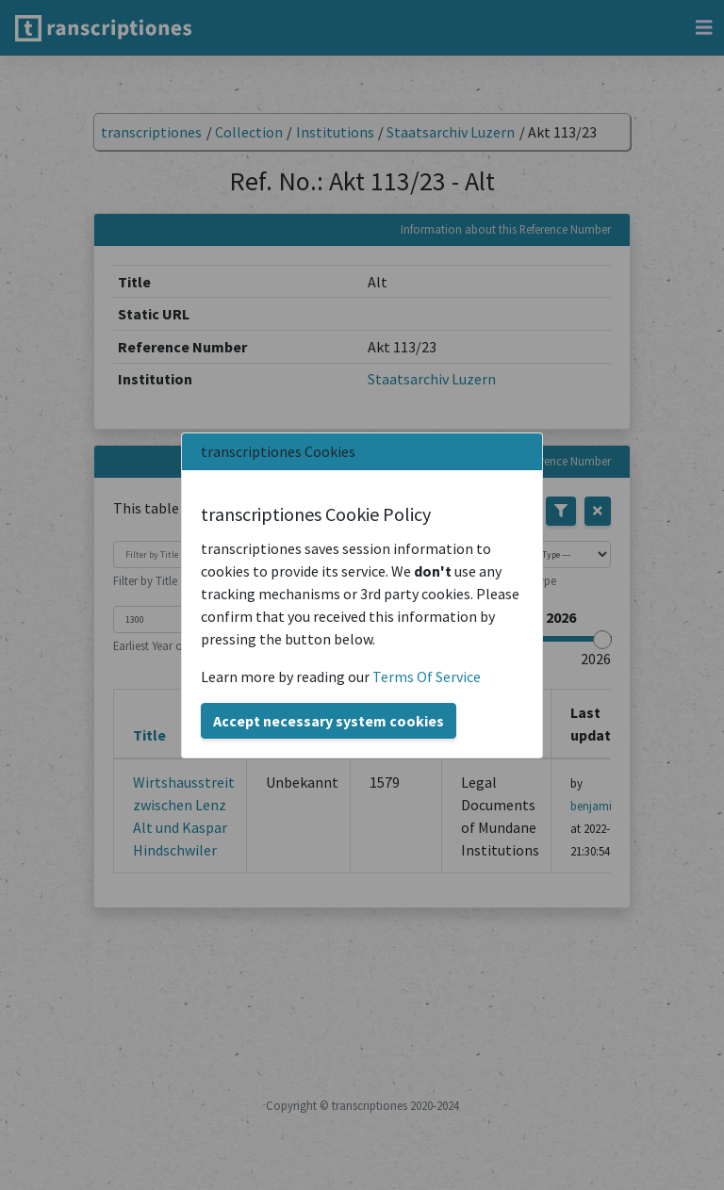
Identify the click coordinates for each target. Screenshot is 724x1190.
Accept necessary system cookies (328, 720)
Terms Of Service (426, 676)
